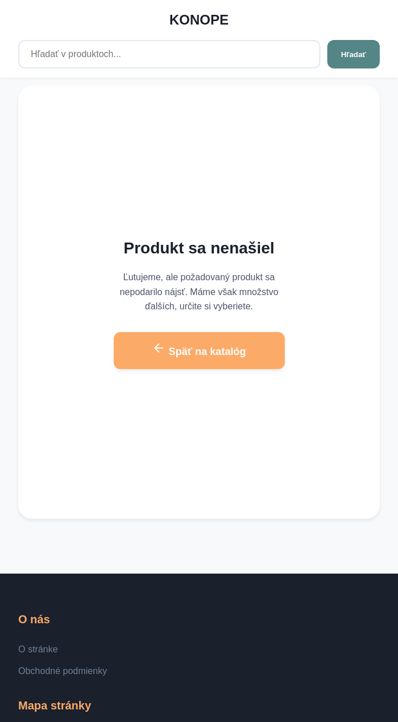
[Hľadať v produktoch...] (169, 54)
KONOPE (199, 19)
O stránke (38, 649)
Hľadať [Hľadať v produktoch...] (353, 54)
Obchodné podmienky (62, 671)
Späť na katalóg (199, 349)
